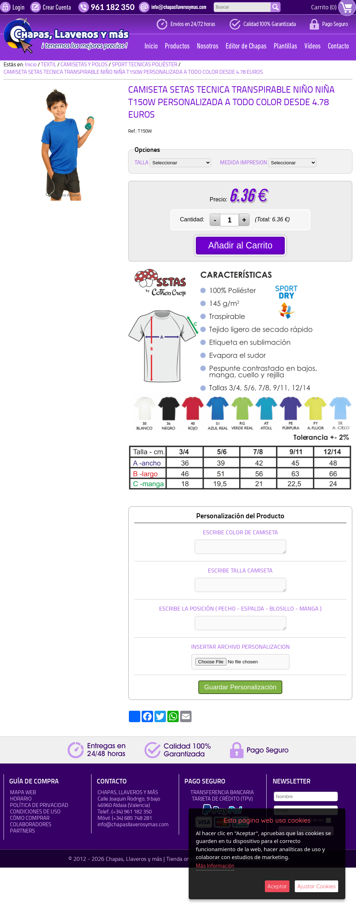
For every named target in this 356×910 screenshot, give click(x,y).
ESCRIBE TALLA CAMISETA (240, 571)
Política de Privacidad (39, 805)
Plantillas (285, 46)
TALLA (141, 162)
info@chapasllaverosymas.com (133, 824)
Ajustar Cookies (316, 886)
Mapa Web (23, 792)
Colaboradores (30, 824)
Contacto (338, 46)
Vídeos (312, 46)
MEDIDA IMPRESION (243, 162)
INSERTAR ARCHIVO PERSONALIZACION (240, 647)
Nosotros (208, 46)
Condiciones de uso (35, 812)
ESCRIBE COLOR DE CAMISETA (240, 532)
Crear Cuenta (57, 7)
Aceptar (277, 886)
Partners (22, 831)
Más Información (215, 865)
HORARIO (21, 799)
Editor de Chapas (246, 46)
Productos (177, 46)
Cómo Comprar (29, 818)
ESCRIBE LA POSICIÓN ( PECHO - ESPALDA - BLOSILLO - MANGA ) (240, 609)
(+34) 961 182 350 (131, 812)
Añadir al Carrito (240, 245)
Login (18, 7)
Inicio (151, 46)
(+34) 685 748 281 (132, 818)
